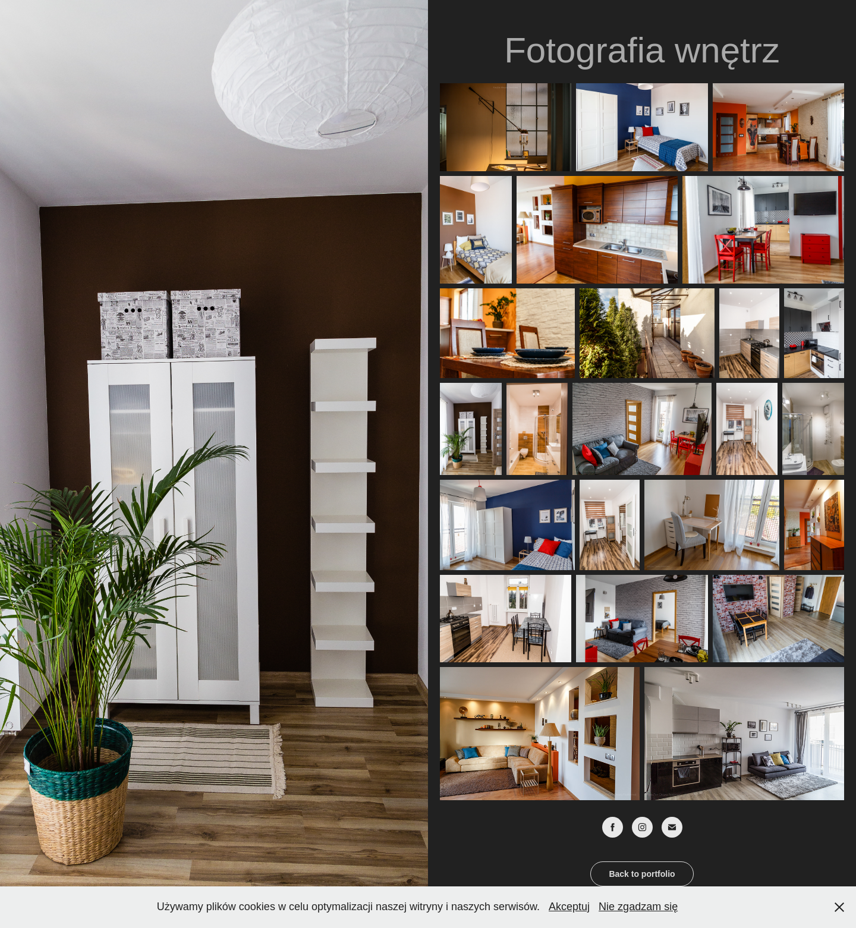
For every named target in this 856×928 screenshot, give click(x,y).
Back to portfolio (642, 874)
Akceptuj (569, 907)
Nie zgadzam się (638, 907)
